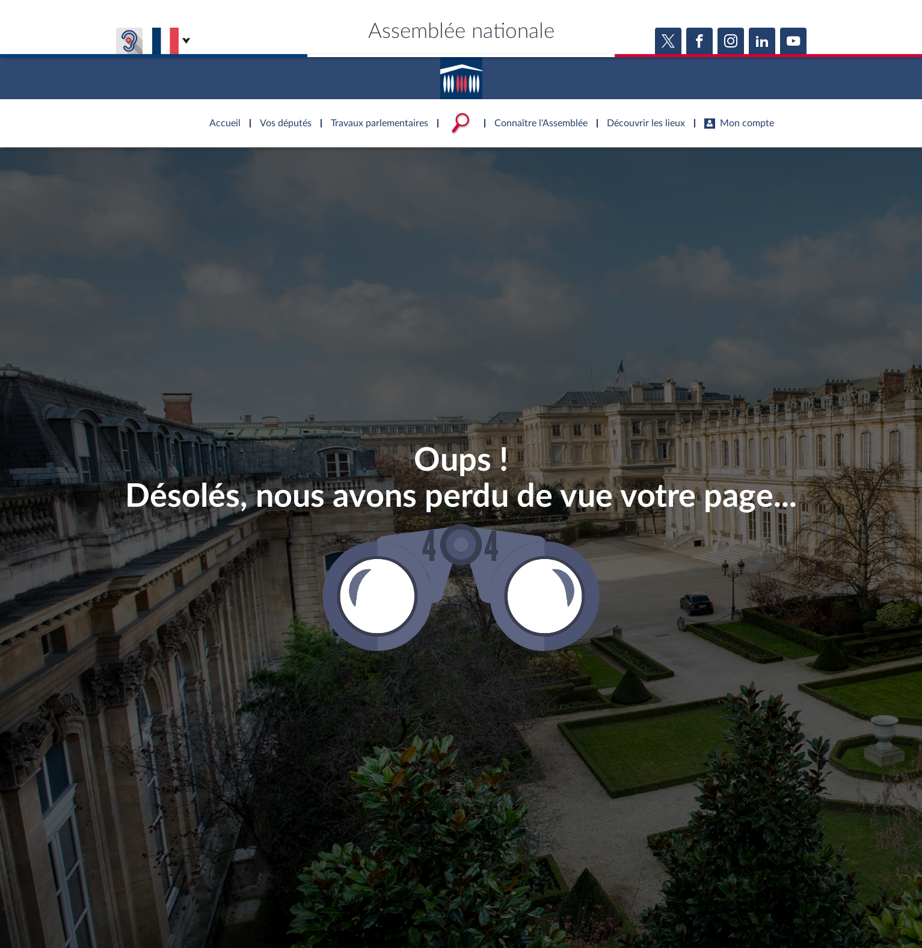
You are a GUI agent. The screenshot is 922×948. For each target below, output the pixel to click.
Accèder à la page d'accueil (461, 74)
